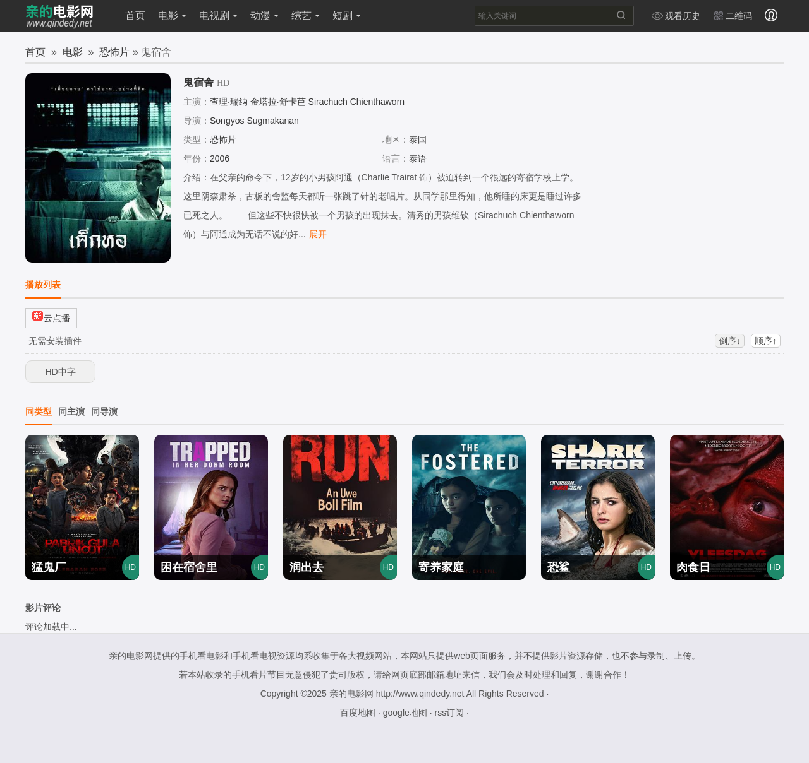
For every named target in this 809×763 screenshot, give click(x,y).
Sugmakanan (272, 120)
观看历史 (675, 15)
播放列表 (43, 285)
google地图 (405, 712)
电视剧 (218, 15)
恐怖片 (114, 52)
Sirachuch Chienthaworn (356, 102)
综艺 (305, 15)
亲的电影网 (351, 694)
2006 (219, 158)
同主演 (71, 411)
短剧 (346, 15)
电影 (172, 15)
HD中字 (60, 372)
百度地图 (357, 712)
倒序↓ (730, 341)
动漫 (264, 15)
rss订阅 (449, 712)
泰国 (418, 139)
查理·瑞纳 (229, 102)
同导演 (104, 411)
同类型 (38, 411)
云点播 (51, 316)
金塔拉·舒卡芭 (278, 102)
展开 (318, 234)
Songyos (227, 120)
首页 (135, 15)
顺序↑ (766, 341)
